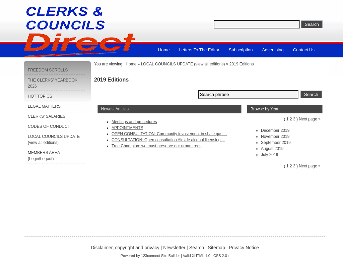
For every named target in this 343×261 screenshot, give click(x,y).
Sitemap (216, 247)
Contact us (304, 49)
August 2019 (272, 148)
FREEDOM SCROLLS (48, 70)
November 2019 (275, 136)
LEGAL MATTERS (44, 106)
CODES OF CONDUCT (49, 126)
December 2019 (275, 130)
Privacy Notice (244, 247)
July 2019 (269, 154)
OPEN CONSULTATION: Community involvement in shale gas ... (169, 134)
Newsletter (174, 247)
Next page (308, 119)
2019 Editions (241, 64)
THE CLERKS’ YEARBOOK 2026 (52, 83)
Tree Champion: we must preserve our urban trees (156, 146)
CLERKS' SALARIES (46, 116)
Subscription (241, 49)
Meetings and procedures (134, 121)
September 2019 (276, 142)
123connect (150, 256)
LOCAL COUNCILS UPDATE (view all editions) (54, 139)
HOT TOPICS (40, 96)
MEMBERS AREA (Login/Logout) (44, 155)
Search (196, 247)
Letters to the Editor (199, 49)
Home (164, 49)
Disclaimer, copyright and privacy (125, 247)
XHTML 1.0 (201, 256)
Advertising (272, 49)
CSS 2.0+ (221, 256)
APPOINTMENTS (127, 127)
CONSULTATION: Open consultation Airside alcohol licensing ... (168, 140)
